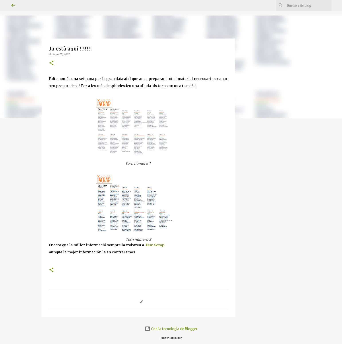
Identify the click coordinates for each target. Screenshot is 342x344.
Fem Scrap (155, 245)
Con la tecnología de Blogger (171, 329)
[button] (51, 63)
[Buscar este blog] (308, 5)
